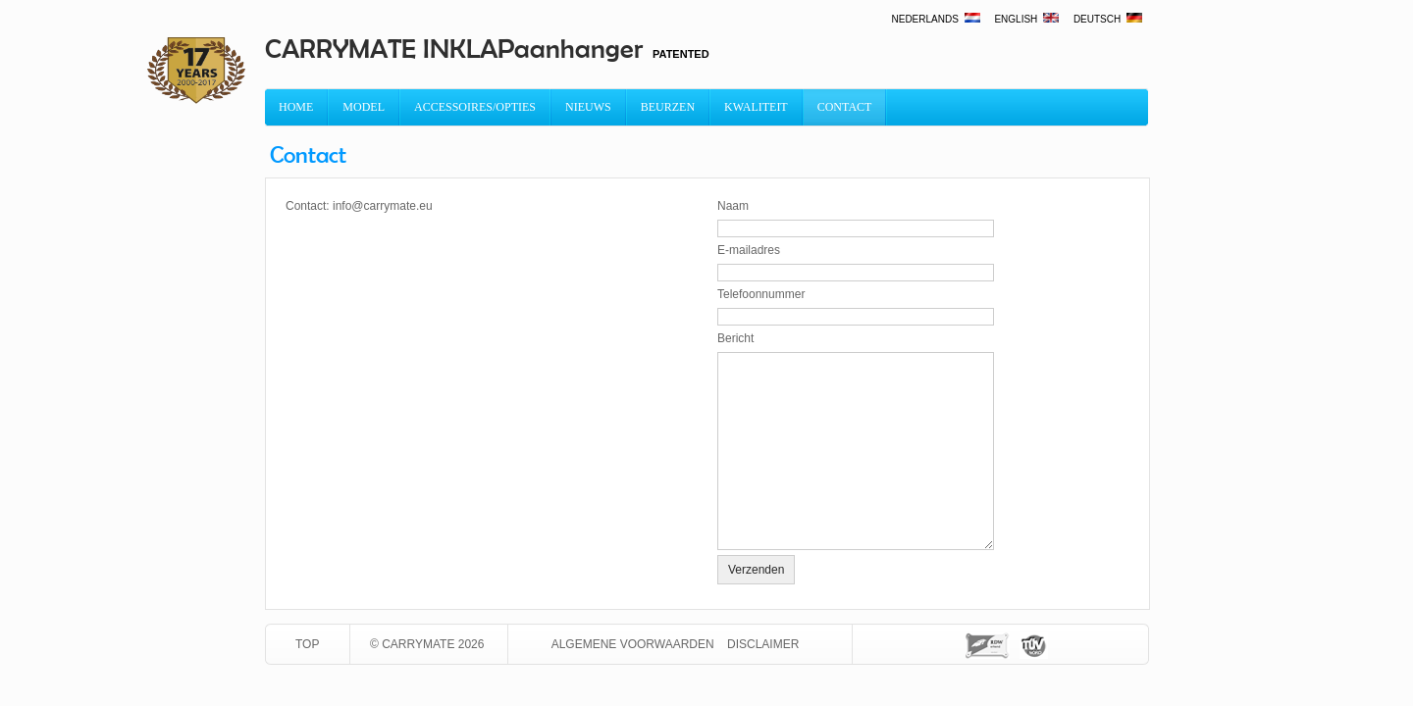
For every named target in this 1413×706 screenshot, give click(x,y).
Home (296, 107)
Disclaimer (763, 644)
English (1027, 19)
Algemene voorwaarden (632, 644)
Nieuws (588, 107)
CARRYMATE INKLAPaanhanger (454, 48)
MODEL (363, 107)
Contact (844, 107)
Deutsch (1107, 19)
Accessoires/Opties (475, 107)
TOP (307, 644)
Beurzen (668, 107)
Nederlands (936, 19)
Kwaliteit (756, 107)
